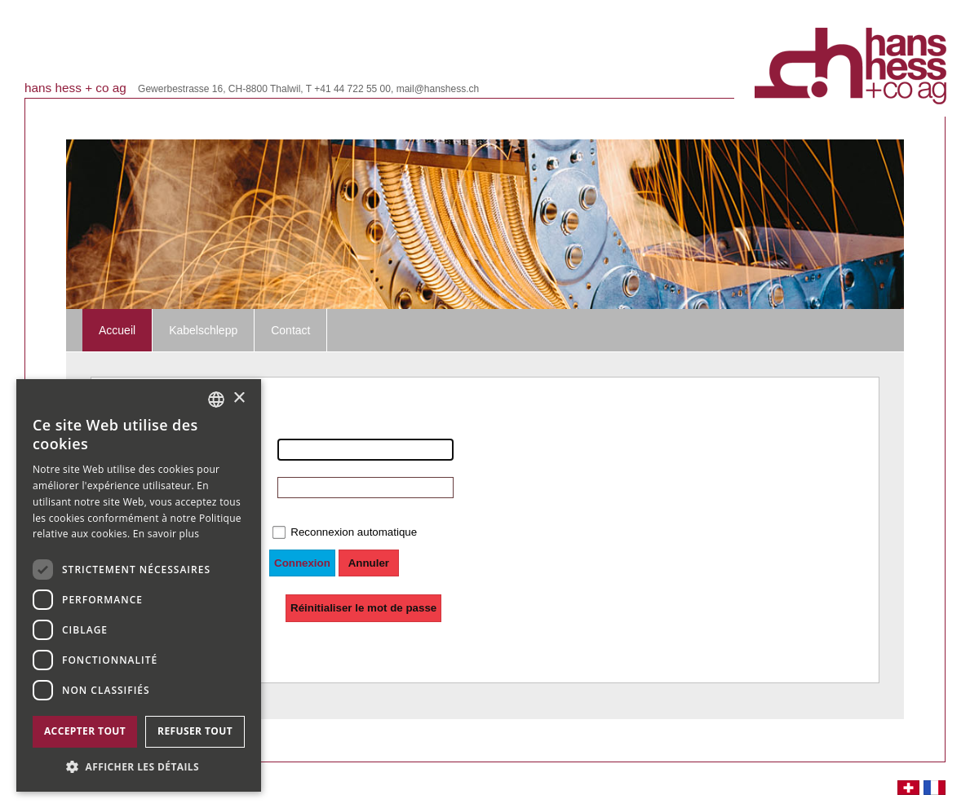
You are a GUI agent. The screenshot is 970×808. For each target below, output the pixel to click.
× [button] (239, 398)
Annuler (368, 563)
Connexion (302, 563)
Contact (290, 330)
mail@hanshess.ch (438, 89)
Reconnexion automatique (353, 532)
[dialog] (138, 585)
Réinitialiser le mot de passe (363, 608)
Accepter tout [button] (85, 731)
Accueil (117, 330)
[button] (139, 766)
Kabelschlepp (203, 330)
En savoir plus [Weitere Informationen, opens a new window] (166, 534)
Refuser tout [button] (195, 731)
